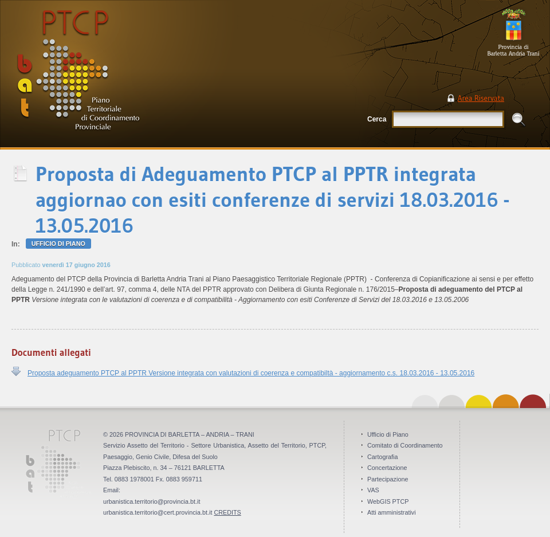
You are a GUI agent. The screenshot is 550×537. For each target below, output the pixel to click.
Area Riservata (481, 98)
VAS (373, 490)
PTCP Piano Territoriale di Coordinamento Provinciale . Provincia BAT (117, 75)
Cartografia (382, 456)
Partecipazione (387, 479)
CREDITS (227, 512)
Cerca (376, 119)
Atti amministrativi (391, 512)
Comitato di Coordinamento (404, 445)
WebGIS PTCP (387, 501)
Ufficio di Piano (58, 243)
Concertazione (387, 467)
